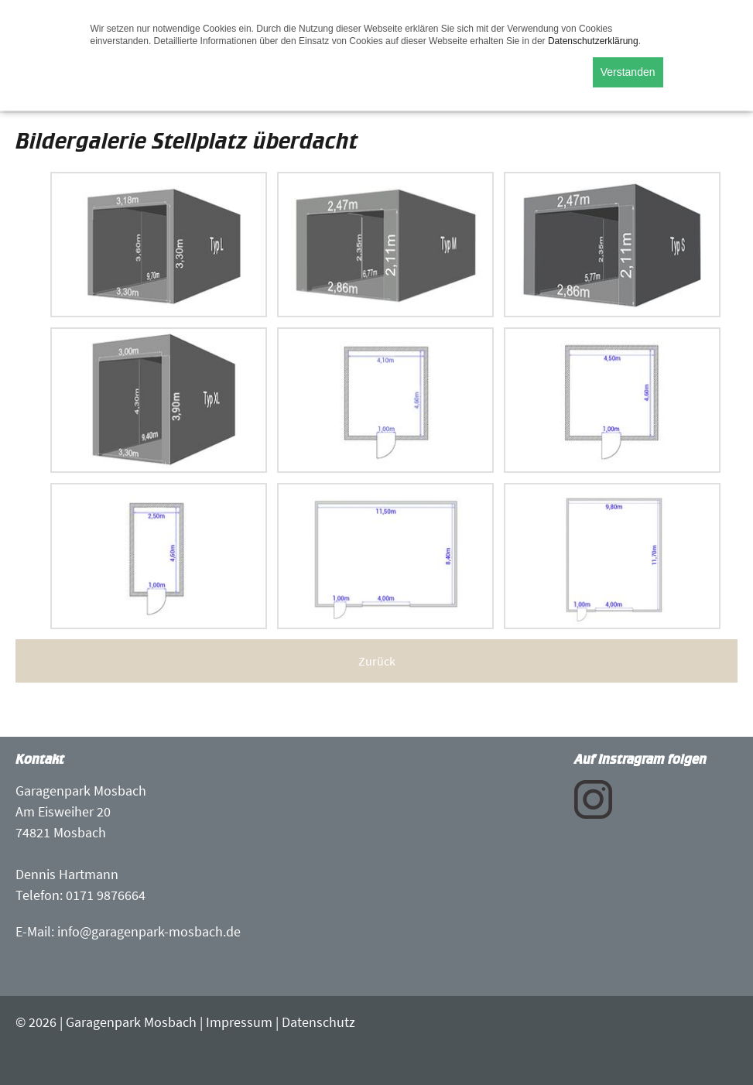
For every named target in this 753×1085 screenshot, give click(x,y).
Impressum (239, 1022)
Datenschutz (318, 1022)
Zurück (376, 661)
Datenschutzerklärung (593, 41)
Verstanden (628, 72)
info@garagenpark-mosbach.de (149, 931)
